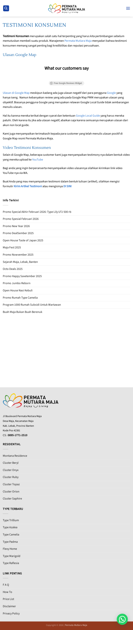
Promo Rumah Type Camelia (20, 298)
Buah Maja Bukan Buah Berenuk (22, 312)
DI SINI (67, 186)
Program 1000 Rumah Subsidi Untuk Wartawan (32, 305)
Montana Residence (15, 456)
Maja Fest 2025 (12, 247)
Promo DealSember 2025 (18, 233)
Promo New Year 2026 (16, 226)
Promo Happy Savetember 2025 (22, 276)
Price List (8, 599)
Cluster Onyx (10, 470)
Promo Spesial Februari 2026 (21, 219)
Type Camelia (11, 535)
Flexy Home (10, 549)
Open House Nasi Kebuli (18, 290)
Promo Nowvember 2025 (18, 255)
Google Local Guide (88, 116)
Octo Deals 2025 (13, 269)
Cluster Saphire (12, 499)
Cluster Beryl (10, 463)
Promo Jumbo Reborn (16, 283)
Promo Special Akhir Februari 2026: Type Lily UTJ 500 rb (37, 212)
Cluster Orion (11, 492)
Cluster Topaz (11, 484)
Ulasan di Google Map (16, 93)
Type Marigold (11, 556)
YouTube (37, 160)
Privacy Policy (11, 613)
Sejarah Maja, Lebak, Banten (20, 262)
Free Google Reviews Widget (66, 83)
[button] (122, 619)
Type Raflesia (11, 563)
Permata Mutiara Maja (78, 41)
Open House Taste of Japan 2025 (23, 240)
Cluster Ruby (10, 477)
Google (111, 93)
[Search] (6, 8)
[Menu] (128, 8)
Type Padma (10, 542)
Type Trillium (11, 520)
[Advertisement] (66, 346)
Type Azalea (10, 527)
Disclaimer (9, 606)
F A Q (6, 585)
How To (7, 592)
